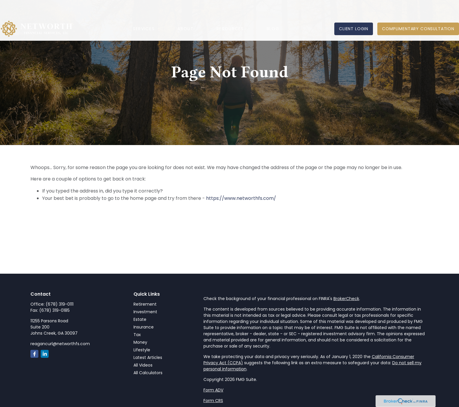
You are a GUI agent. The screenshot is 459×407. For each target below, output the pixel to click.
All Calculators (147, 373)
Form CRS (213, 400)
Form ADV (213, 390)
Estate (139, 319)
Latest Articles (147, 357)
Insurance (143, 327)
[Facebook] (34, 354)
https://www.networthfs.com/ (241, 198)
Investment (145, 312)
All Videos (143, 365)
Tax (137, 335)
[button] (144, 12)
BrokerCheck (346, 299)
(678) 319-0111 (59, 304)
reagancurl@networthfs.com (60, 344)
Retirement (145, 304)
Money (140, 342)
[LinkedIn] (45, 354)
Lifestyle (141, 350)
